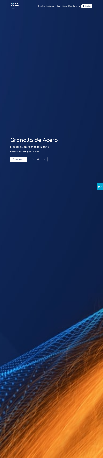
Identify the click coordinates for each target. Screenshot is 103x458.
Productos (51, 6)
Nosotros (41, 6)
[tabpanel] (51, 229)
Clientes (87, 6)
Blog (70, 6)
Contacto (76, 6)
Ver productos (38, 159)
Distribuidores (62, 6)
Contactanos (19, 159)
